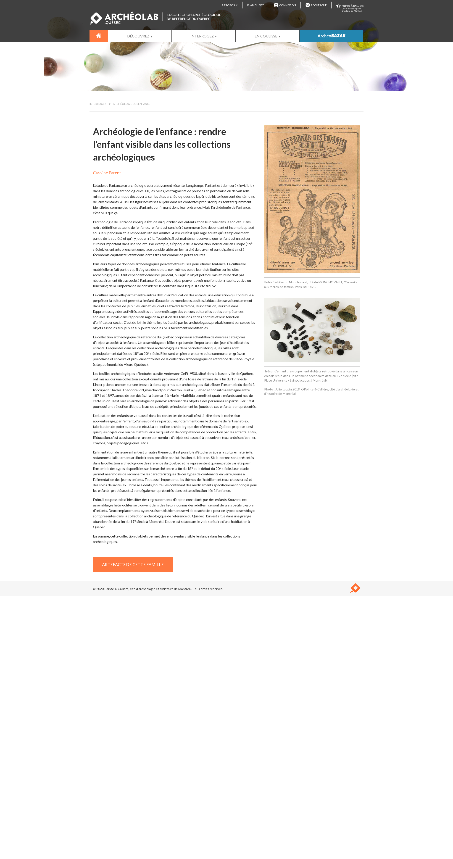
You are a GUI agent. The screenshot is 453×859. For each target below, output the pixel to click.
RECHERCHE (316, 5)
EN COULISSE (266, 36)
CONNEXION (285, 5)
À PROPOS (228, 5)
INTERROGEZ (202, 36)
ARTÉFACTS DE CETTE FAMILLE (133, 564)
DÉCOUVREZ (138, 36)
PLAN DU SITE (255, 5)
